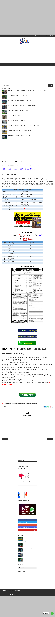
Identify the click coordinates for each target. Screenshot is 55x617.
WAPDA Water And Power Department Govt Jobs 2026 (19, 101)
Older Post (50, 441)
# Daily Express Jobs (16, 404)
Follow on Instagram (28, 530)
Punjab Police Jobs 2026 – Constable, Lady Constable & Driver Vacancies (24, 106)
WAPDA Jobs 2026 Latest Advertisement (16, 121)
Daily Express (8, 158)
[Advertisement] (27, 8)
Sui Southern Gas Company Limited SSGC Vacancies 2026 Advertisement (23, 126)
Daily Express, (18, 165)
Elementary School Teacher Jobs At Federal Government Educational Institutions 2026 (27, 91)
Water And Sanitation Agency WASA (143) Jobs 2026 (19, 136)
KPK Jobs (26, 158)
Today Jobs (32, 158)
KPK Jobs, (34, 165)
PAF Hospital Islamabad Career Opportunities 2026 (19, 111)
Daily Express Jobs (15, 158)
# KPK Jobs (28, 404)
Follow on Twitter (28, 525)
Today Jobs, (38, 165)
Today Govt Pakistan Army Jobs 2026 (16, 116)
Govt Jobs (22, 158)
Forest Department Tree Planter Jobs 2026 (17, 96)
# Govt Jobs (23, 404)
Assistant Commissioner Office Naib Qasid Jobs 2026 (19, 131)
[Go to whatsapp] (52, 613)
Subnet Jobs (11, 593)
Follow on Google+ (28, 527)
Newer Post (5, 441)
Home (3, 158)
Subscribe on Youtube (28, 532)
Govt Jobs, (30, 165)
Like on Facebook (28, 522)
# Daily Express (8, 404)
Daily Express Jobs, (24, 165)
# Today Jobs (33, 404)
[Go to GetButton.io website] (52, 615)
